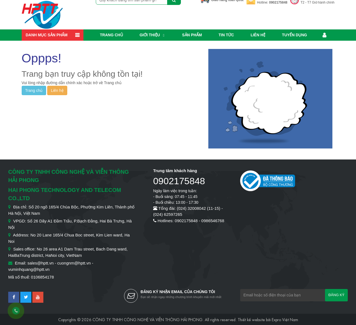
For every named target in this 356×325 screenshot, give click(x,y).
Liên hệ (258, 35)
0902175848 (278, 2)
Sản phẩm (192, 35)
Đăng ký (336, 295)
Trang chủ (111, 35)
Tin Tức (226, 35)
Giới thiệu (149, 35)
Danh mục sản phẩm (47, 35)
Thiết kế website (251, 319)
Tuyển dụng (294, 35)
